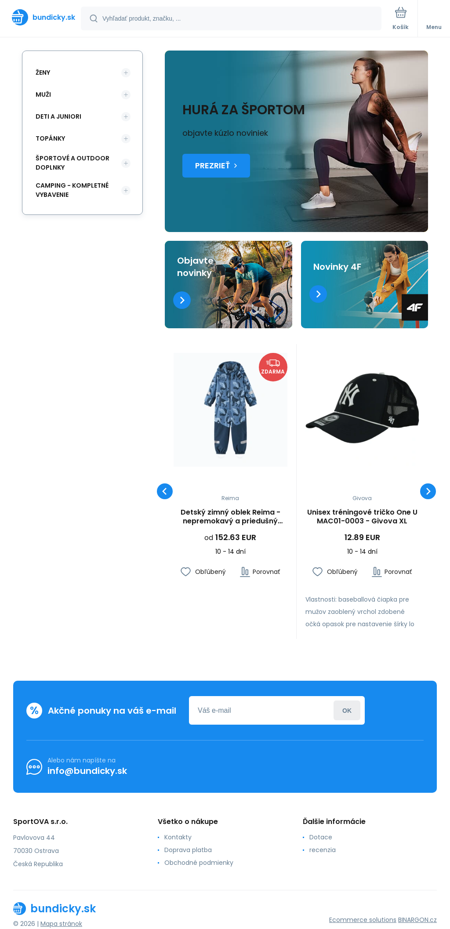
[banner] (41, 17)
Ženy (43, 72)
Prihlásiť (347, 710)
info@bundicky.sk (87, 771)
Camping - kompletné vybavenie (72, 190)
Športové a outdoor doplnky (72, 163)
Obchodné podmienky (198, 862)
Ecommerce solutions (362, 919)
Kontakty (178, 837)
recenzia (322, 850)
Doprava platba (188, 850)
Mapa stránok (61, 923)
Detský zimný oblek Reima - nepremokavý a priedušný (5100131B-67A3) (230, 516)
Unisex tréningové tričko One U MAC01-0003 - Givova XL (362, 516)
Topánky (50, 138)
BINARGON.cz (417, 919)
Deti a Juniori (58, 116)
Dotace (320, 837)
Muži (43, 94)
